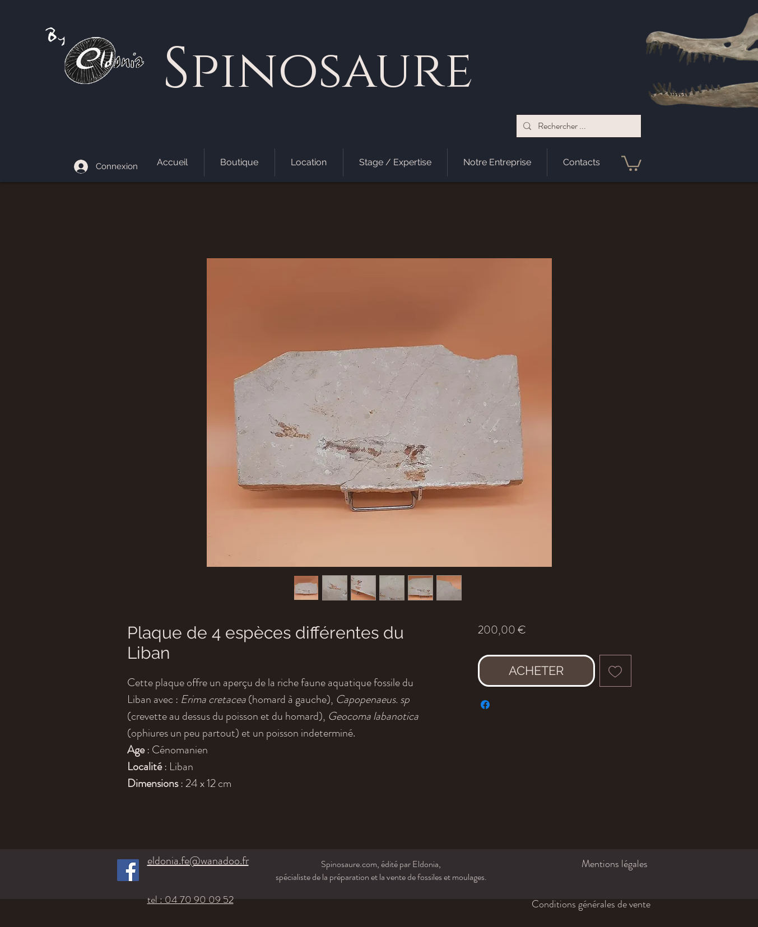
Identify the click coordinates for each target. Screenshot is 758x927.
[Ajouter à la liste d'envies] (615, 671)
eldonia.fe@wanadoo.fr (198, 861)
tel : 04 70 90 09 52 (190, 899)
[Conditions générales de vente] (582, 904)
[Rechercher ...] (577, 126)
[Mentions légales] (588, 864)
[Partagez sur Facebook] (485, 704)
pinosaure (331, 71)
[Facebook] (128, 870)
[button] (631, 162)
